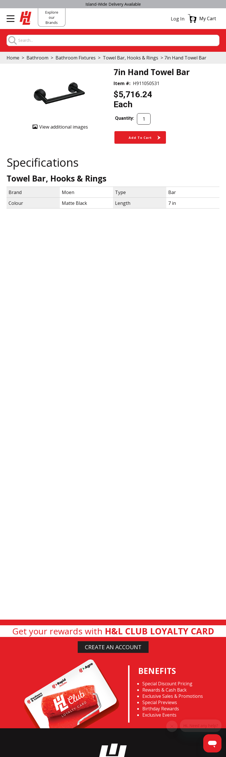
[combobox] (118, 41)
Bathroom (37, 58)
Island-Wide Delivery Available (113, 4)
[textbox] (118, 41)
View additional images (63, 127)
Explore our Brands (51, 17)
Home (13, 58)
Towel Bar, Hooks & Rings (130, 58)
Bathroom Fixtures (75, 58)
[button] (201, 18)
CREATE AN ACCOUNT (113, 647)
